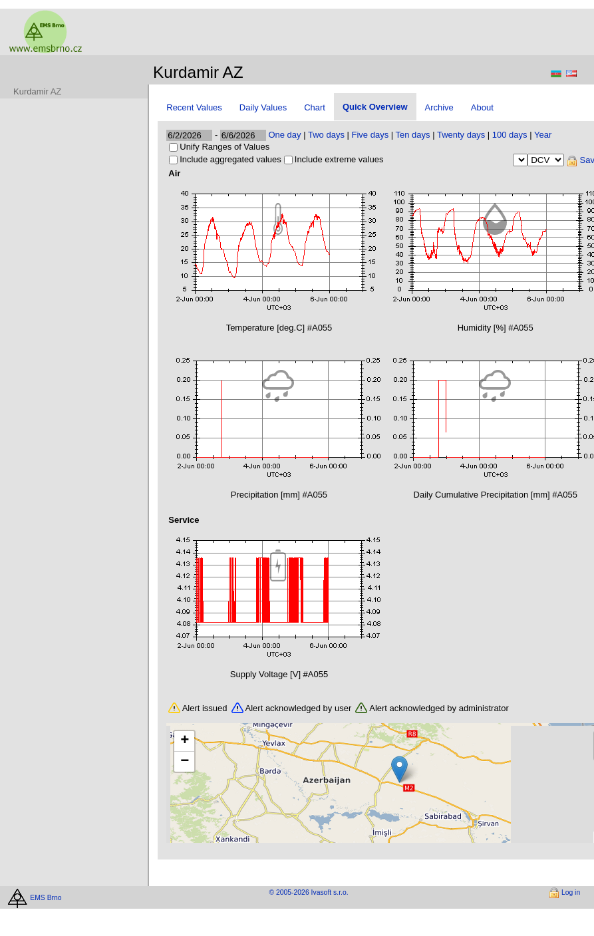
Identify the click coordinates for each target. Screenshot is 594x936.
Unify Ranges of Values (224, 147)
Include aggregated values (230, 159)
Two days (326, 135)
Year (542, 135)
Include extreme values (339, 159)
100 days (509, 135)
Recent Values (194, 107)
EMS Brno (45, 897)
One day (284, 135)
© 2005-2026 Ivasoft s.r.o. (308, 892)
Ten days (413, 135)
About (482, 107)
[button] (399, 769)
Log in (570, 892)
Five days (370, 135)
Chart (314, 107)
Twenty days (461, 135)
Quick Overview (375, 107)
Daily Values (263, 107)
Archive (439, 107)
